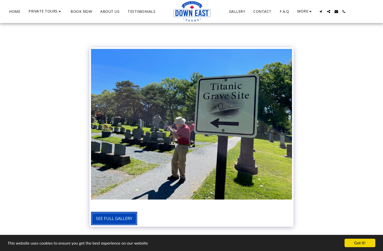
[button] (45, 11)
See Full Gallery (114, 218)
